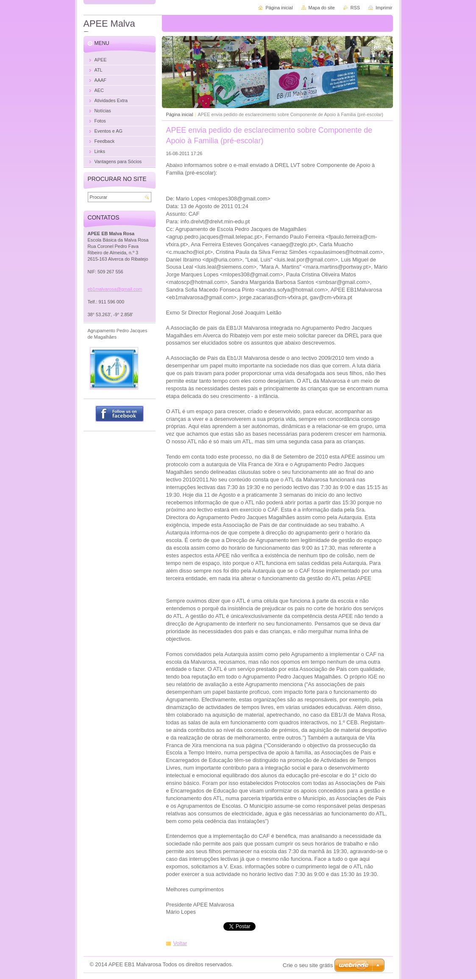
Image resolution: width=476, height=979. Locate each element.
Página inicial (179, 114)
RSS (355, 7)
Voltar (180, 943)
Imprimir (384, 7)
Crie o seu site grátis (308, 965)
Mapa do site (322, 7)
